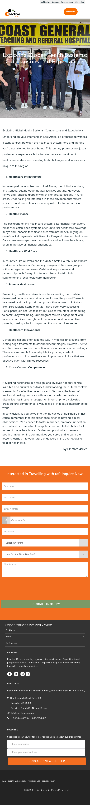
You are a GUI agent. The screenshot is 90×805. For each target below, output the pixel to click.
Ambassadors (67, 2)
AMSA (9, 636)
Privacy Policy (48, 781)
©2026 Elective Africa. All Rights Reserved (46, 790)
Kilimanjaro (79, 2)
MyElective (45, 2)
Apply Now (70, 12)
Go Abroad (10, 630)
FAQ (4, 781)
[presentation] (26, 587)
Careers (55, 2)
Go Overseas (11, 643)
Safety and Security (17, 781)
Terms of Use (34, 781)
